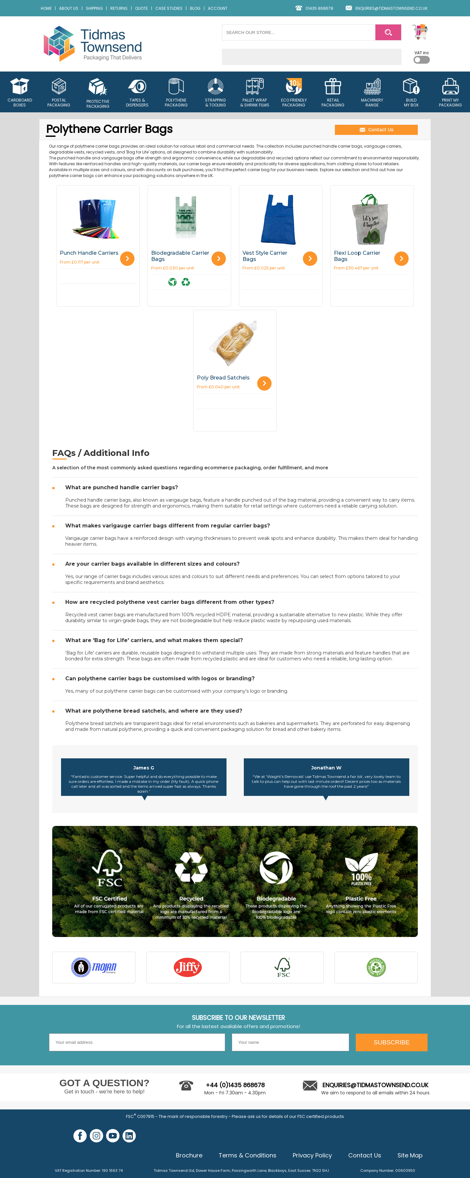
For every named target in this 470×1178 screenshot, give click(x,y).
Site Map (410, 1155)
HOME (46, 8)
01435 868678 (319, 8)
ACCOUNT (217, 8)
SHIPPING (94, 8)
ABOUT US (68, 8)
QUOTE (141, 8)
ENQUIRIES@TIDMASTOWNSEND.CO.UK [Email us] (375, 1085)
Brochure (189, 1155)
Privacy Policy (312, 1155)
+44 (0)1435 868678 (235, 1085)
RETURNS (119, 8)
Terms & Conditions (247, 1155)
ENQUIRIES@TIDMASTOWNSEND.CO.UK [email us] (391, 8)
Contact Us (364, 1155)
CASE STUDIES (168, 8)
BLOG (195, 8)
